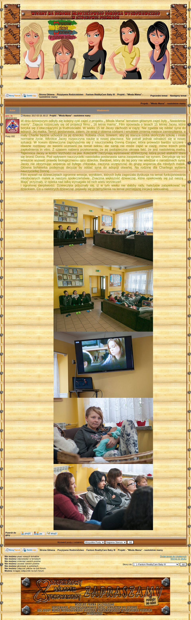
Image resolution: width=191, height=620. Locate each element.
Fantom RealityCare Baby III (100, 94)
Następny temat (178, 95)
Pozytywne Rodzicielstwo (70, 94)
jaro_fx (9, 116)
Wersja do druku (178, 559)
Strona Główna (47, 94)
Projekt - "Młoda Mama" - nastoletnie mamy (163, 103)
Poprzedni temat (159, 95)
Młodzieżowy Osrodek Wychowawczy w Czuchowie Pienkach (95, 593)
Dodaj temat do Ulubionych (173, 556)
